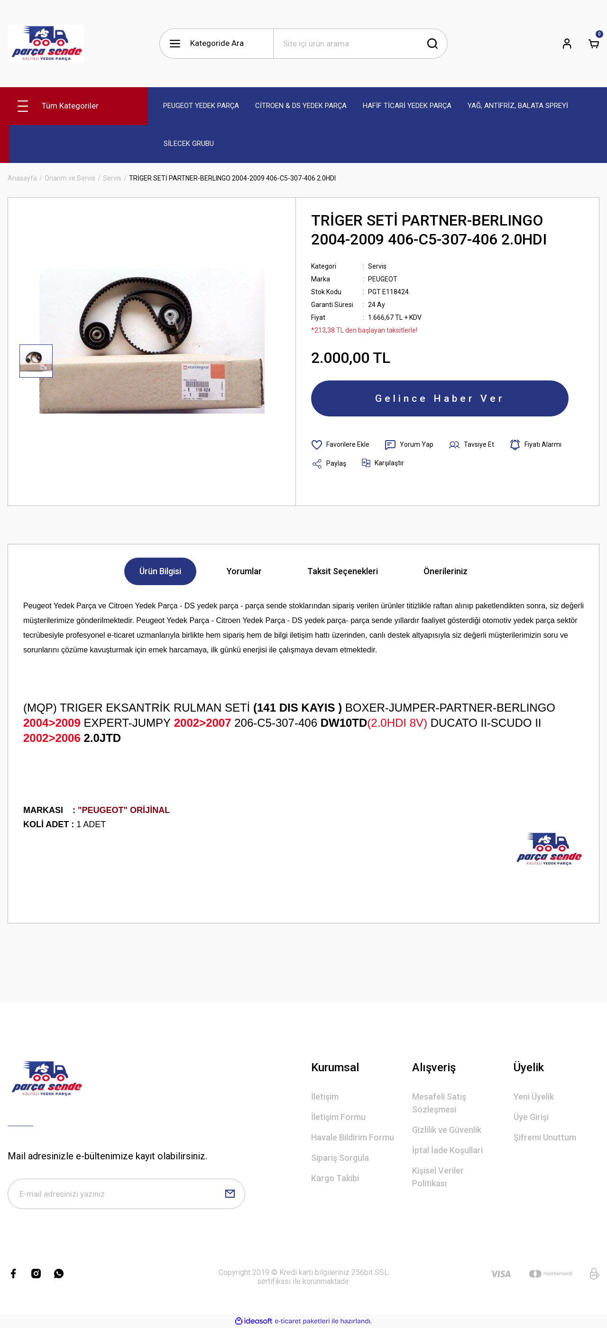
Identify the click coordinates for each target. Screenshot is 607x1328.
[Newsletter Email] (126, 1194)
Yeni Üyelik (534, 1097)
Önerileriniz (445, 571)
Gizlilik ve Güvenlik (446, 1130)
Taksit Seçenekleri (342, 571)
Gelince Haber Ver (440, 398)
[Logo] (46, 44)
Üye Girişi (531, 1117)
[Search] (360, 43)
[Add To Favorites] (340, 445)
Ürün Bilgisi (160, 571)
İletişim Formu (338, 1117)
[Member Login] (567, 43)
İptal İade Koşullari (447, 1150)
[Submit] (230, 1194)
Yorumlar (244, 571)
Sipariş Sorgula (340, 1158)
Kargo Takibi (335, 1178)
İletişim (325, 1097)
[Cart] (593, 43)
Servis (377, 266)
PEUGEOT (382, 279)
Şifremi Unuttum (545, 1137)
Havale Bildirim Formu (352, 1137)
